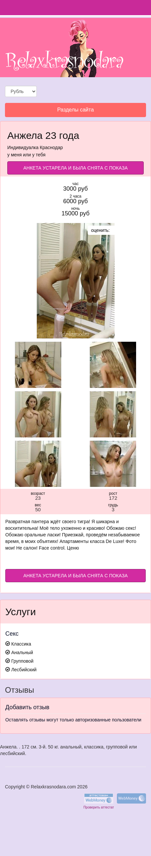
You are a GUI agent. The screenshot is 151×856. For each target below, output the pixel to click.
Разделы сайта (75, 111)
